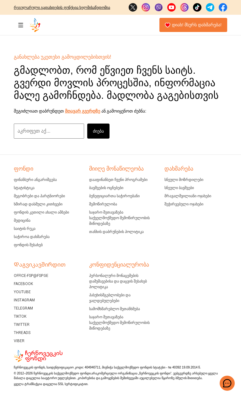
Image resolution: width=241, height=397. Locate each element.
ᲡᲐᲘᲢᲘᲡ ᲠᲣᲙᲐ (24, 228)
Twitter (21, 324)
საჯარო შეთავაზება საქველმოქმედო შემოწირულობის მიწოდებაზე (119, 218)
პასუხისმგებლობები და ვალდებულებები (110, 298)
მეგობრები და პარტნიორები (39, 196)
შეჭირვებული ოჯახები (183, 204)
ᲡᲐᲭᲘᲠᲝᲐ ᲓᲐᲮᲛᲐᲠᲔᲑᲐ (32, 237)
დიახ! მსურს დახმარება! (193, 25)
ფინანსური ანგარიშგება (35, 179)
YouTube (22, 292)
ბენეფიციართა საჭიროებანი (114, 196)
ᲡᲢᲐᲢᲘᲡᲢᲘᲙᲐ (24, 188)
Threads (22, 333)
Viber (19, 341)
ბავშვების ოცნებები (106, 188)
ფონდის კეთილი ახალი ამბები (41, 212)
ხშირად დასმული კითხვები (38, 204)
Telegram (23, 308)
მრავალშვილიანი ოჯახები (187, 196)
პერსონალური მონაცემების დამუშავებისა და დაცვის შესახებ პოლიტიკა (118, 281)
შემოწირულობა (103, 204)
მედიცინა (22, 220)
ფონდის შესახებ (28, 245)
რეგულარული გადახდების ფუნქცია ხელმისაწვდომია (62, 7)
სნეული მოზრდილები (183, 179)
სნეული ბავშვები (179, 188)
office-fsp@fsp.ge (31, 275)
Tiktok (20, 316)
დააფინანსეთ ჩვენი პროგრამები (118, 179)
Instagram (24, 300)
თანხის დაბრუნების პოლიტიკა (116, 232)
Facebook (23, 284)
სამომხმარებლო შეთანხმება (114, 309)
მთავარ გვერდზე (82, 111)
